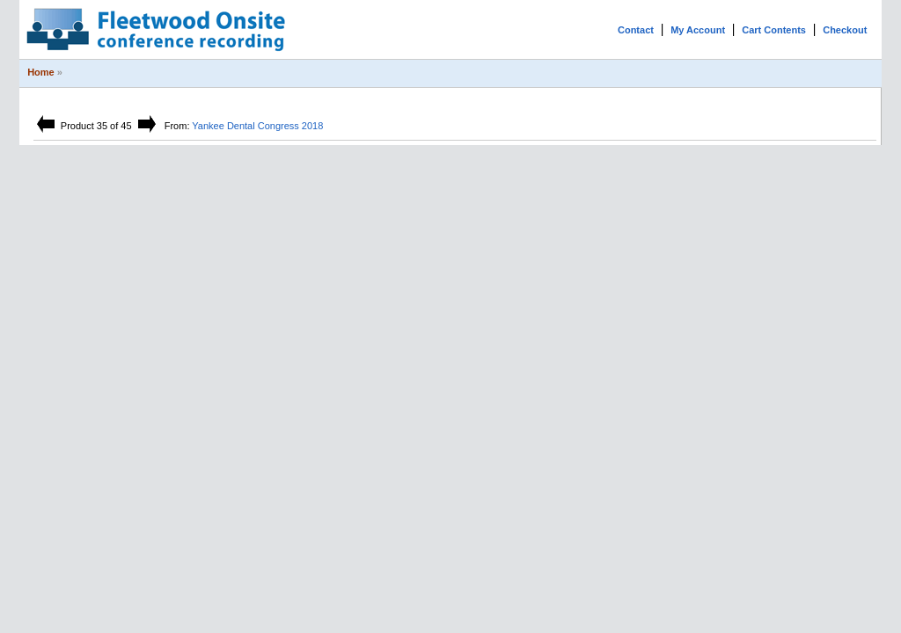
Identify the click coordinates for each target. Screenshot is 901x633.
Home (41, 72)
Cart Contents (774, 30)
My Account (697, 30)
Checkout (845, 30)
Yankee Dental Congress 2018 (257, 125)
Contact (636, 30)
